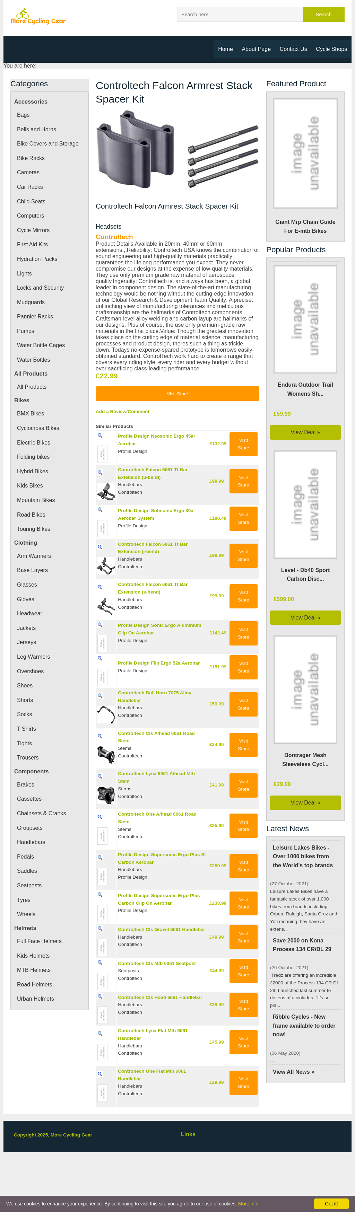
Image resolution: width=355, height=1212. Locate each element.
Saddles (27, 872)
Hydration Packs (38, 260)
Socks (24, 715)
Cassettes (29, 800)
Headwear (30, 614)
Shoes (25, 687)
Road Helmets (35, 986)
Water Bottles (34, 361)
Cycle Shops (332, 49)
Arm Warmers (35, 557)
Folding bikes (34, 458)
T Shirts (26, 730)
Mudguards (31, 303)
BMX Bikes (30, 415)
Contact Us (293, 49)
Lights (24, 275)
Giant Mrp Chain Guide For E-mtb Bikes (305, 167)
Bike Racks (30, 159)
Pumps (26, 332)
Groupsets (30, 829)
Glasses (26, 586)
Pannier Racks (35, 318)
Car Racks (29, 188)
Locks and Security (41, 289)
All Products (32, 388)
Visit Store (177, 440)
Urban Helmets (36, 1000)
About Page (255, 49)
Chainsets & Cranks (42, 814)
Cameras (28, 173)
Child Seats (31, 203)
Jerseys (26, 643)
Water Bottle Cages (41, 346)
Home (224, 49)
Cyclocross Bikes (38, 429)
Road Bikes (31, 516)
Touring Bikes (34, 530)
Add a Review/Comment (124, 458)
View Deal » (305, 433)
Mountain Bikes (37, 501)
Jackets (26, 629)
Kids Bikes (30, 487)
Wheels (26, 915)
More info (248, 1203)
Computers (31, 217)
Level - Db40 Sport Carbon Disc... (305, 576)
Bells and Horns (37, 130)
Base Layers (32, 571)
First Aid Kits (33, 245)
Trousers (28, 759)
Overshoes (31, 672)
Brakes (26, 786)
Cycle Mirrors (34, 231)
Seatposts (29, 886)
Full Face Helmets (39, 942)
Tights (25, 744)
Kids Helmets (34, 957)
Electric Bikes (34, 444)
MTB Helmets (34, 971)
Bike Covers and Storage (48, 145)
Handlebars (32, 843)
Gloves (25, 600)
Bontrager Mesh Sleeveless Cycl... (305, 761)
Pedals (25, 858)
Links (188, 1188)
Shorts (25, 701)
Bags (23, 116)
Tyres (24, 901)
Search (324, 14)
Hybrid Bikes (33, 472)
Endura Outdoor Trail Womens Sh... (305, 390)
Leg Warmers (34, 658)
